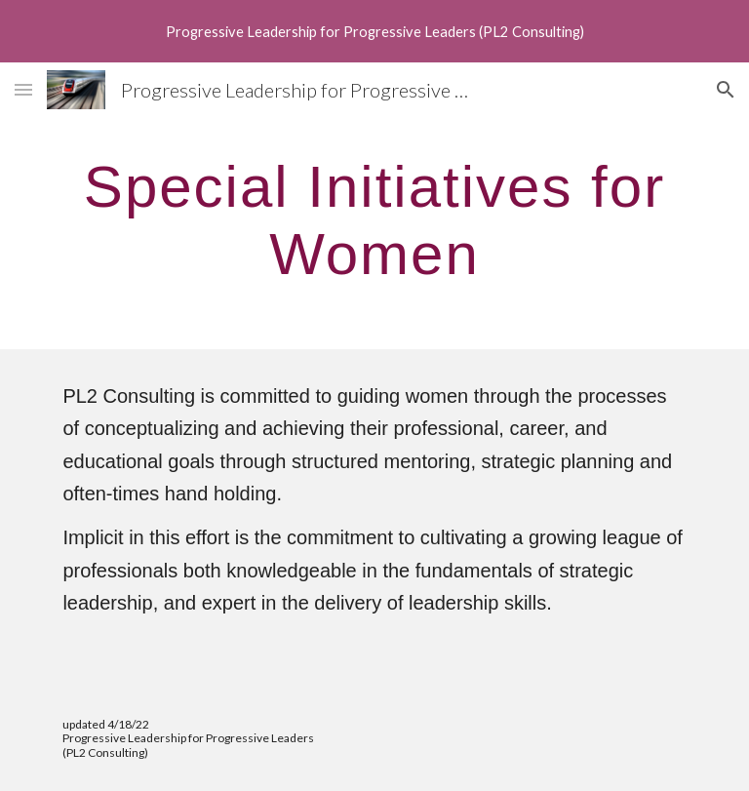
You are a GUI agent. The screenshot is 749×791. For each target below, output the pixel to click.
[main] (374, 219)
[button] (23, 89)
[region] (374, 31)
